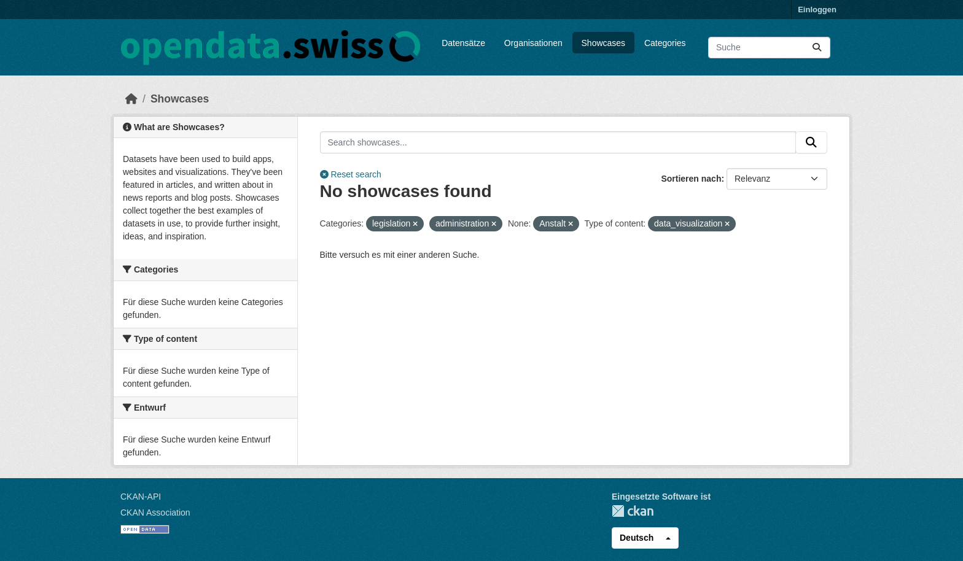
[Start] (131, 99)
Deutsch (636, 538)
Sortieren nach (691, 179)
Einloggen (817, 9)
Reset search (350, 174)
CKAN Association (155, 512)
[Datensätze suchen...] (769, 47)
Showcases (604, 43)
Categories (665, 43)
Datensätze (463, 43)
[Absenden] (817, 47)
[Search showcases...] (558, 142)
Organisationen (533, 43)
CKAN (632, 511)
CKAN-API (140, 496)
